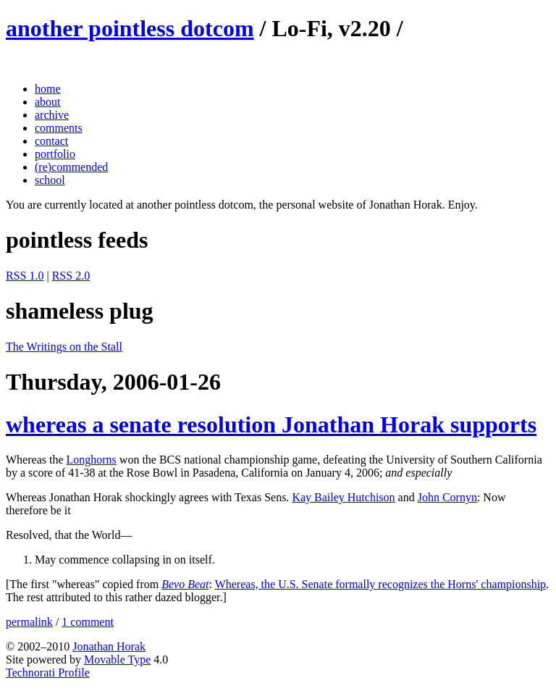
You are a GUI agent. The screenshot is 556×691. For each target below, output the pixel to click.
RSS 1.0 (24, 275)
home (48, 89)
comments (59, 128)
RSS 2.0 (71, 275)
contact (51, 141)
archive (52, 115)
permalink (29, 622)
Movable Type (117, 659)
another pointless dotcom (130, 28)
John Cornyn (447, 497)
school (50, 180)
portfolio (55, 154)
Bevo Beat (184, 584)
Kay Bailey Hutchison (343, 497)
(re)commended (71, 167)
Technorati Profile (48, 672)
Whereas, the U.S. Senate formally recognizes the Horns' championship (380, 584)
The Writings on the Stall (64, 346)
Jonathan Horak (109, 646)
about (48, 102)
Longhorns (92, 459)
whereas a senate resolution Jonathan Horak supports (271, 424)
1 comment (88, 622)
